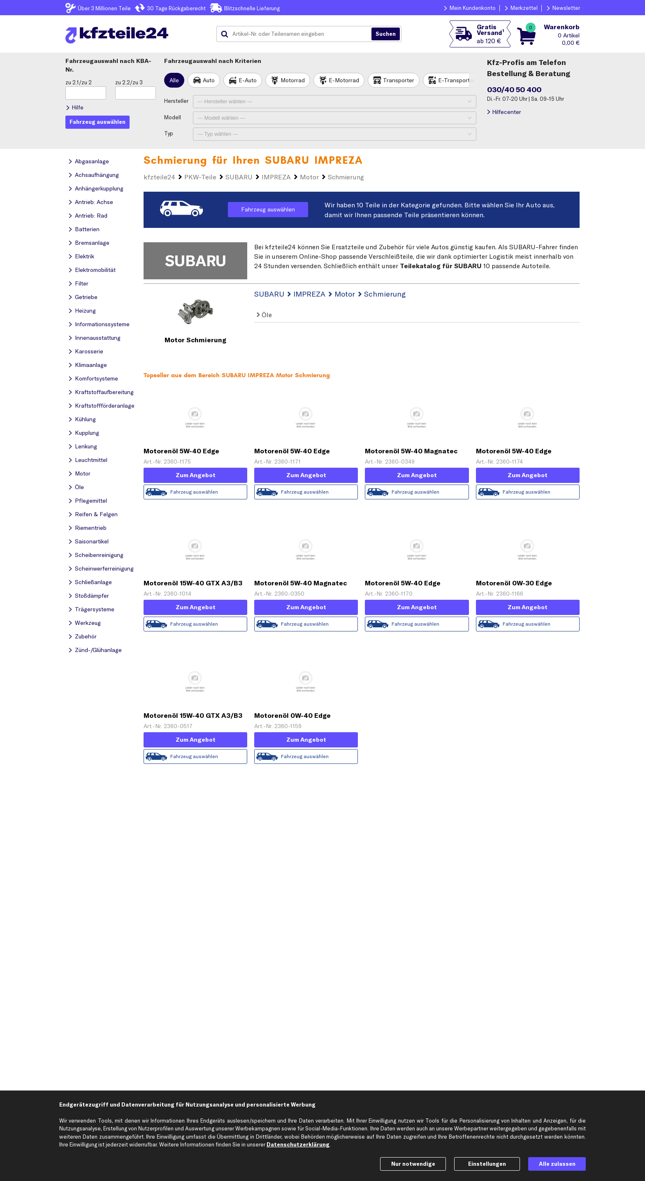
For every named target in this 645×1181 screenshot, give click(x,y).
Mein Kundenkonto (473, 8)
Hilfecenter (506, 112)
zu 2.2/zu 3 (129, 82)
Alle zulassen (557, 1163)
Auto (209, 80)
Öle (264, 315)
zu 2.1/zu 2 (78, 82)
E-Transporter (456, 80)
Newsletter (566, 8)
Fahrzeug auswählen (268, 209)
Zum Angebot (196, 475)
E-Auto (248, 80)
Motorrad (293, 80)
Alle (174, 80)
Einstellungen (487, 1163)
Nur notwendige (413, 1163)
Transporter (398, 80)
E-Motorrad (344, 80)
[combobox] (297, 34)
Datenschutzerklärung (298, 1144)
